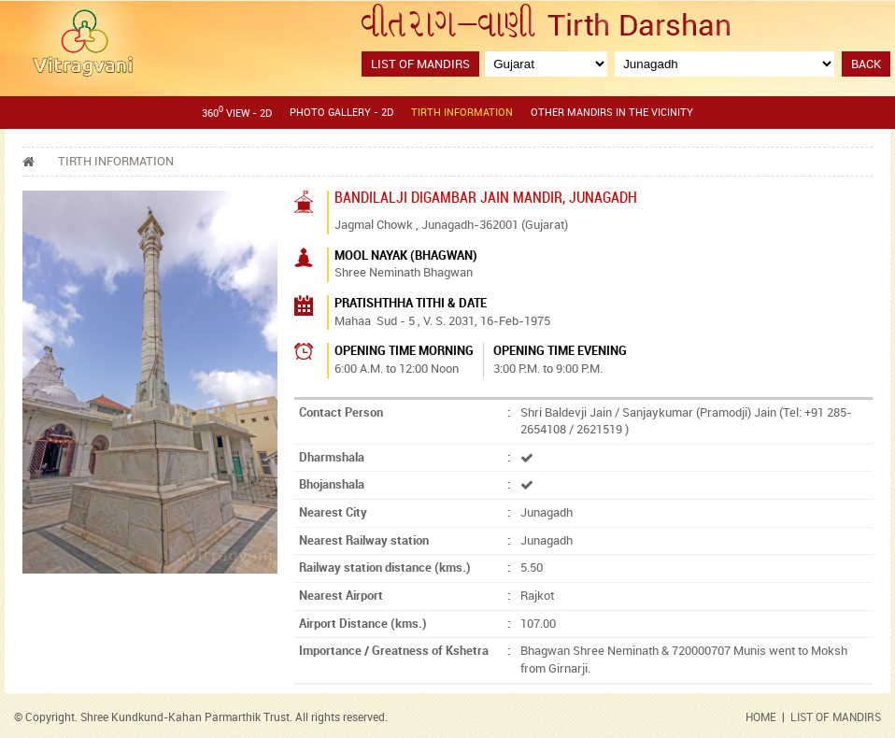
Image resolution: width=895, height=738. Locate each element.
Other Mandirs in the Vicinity (612, 113)
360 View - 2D (237, 113)
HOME (761, 718)
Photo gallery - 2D (341, 113)
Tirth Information (462, 113)
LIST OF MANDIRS (835, 718)
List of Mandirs (420, 64)
